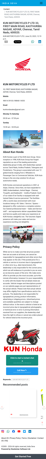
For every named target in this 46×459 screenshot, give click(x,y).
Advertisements (24, 415)
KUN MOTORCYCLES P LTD (20, 379)
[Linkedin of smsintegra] (31, 433)
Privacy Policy (15, 438)
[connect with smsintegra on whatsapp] (9, 433)
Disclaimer (32, 438)
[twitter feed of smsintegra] (25, 433)
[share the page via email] (6, 41)
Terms (24, 438)
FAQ (6, 441)
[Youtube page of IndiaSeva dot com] (20, 433)
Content (6, 9)
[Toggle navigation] (41, 3)
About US (4, 438)
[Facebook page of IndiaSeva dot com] (15, 433)
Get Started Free (23, 456)
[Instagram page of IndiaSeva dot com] (4, 433)
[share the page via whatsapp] (32, 41)
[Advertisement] (23, 400)
